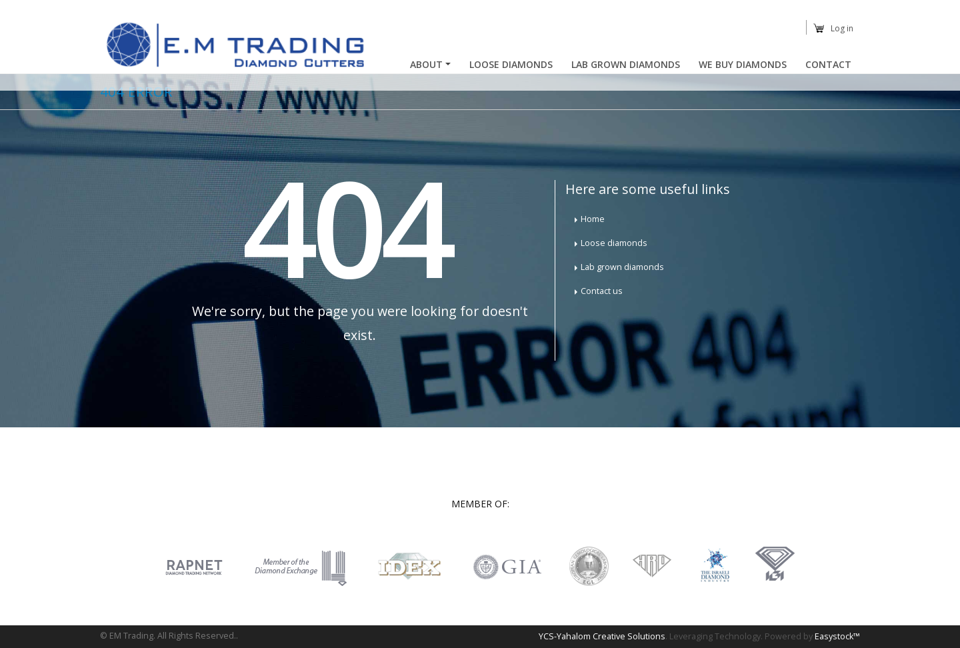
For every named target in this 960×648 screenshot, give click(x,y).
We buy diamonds (743, 64)
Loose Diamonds (511, 64)
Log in (842, 28)
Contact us (602, 291)
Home (593, 219)
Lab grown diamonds (622, 267)
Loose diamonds (614, 243)
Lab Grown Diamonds (625, 64)
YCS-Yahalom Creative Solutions (602, 636)
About (426, 64)
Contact (828, 64)
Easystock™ (837, 636)
